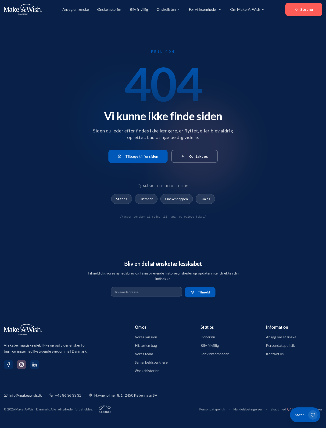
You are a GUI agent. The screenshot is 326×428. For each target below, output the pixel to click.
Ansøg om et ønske (281, 337)
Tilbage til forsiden (138, 156)
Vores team (144, 353)
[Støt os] (305, 414)
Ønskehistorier (109, 9)
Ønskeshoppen (176, 199)
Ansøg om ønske (75, 9)
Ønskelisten (168, 9)
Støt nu (304, 9)
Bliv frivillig (139, 9)
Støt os (121, 199)
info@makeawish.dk (23, 395)
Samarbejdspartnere (151, 362)
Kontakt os (194, 156)
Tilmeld (200, 292)
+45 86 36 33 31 (65, 395)
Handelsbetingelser (247, 409)
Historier (146, 199)
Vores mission (146, 337)
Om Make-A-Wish (247, 9)
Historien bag (146, 345)
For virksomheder (205, 9)
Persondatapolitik (280, 345)
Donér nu (208, 337)
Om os (205, 199)
